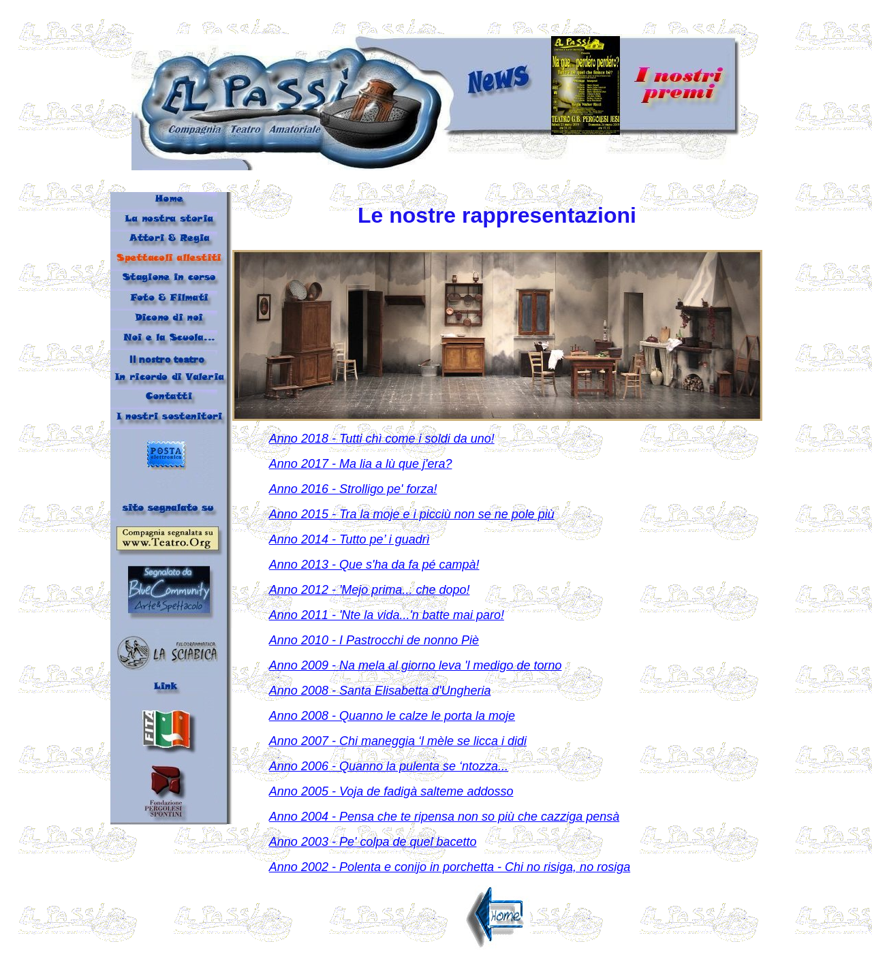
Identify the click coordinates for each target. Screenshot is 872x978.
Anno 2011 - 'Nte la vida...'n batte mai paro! (386, 615)
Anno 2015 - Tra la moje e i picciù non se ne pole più (412, 514)
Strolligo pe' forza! (388, 489)
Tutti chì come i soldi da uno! (417, 438)
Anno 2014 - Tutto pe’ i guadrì (349, 539)
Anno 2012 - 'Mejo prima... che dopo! (369, 590)
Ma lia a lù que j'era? (395, 464)
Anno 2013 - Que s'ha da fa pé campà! (374, 564)
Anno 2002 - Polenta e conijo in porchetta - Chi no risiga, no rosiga (449, 867)
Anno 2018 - (304, 438)
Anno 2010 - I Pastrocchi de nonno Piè (374, 640)
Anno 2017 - (304, 464)
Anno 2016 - (304, 489)
